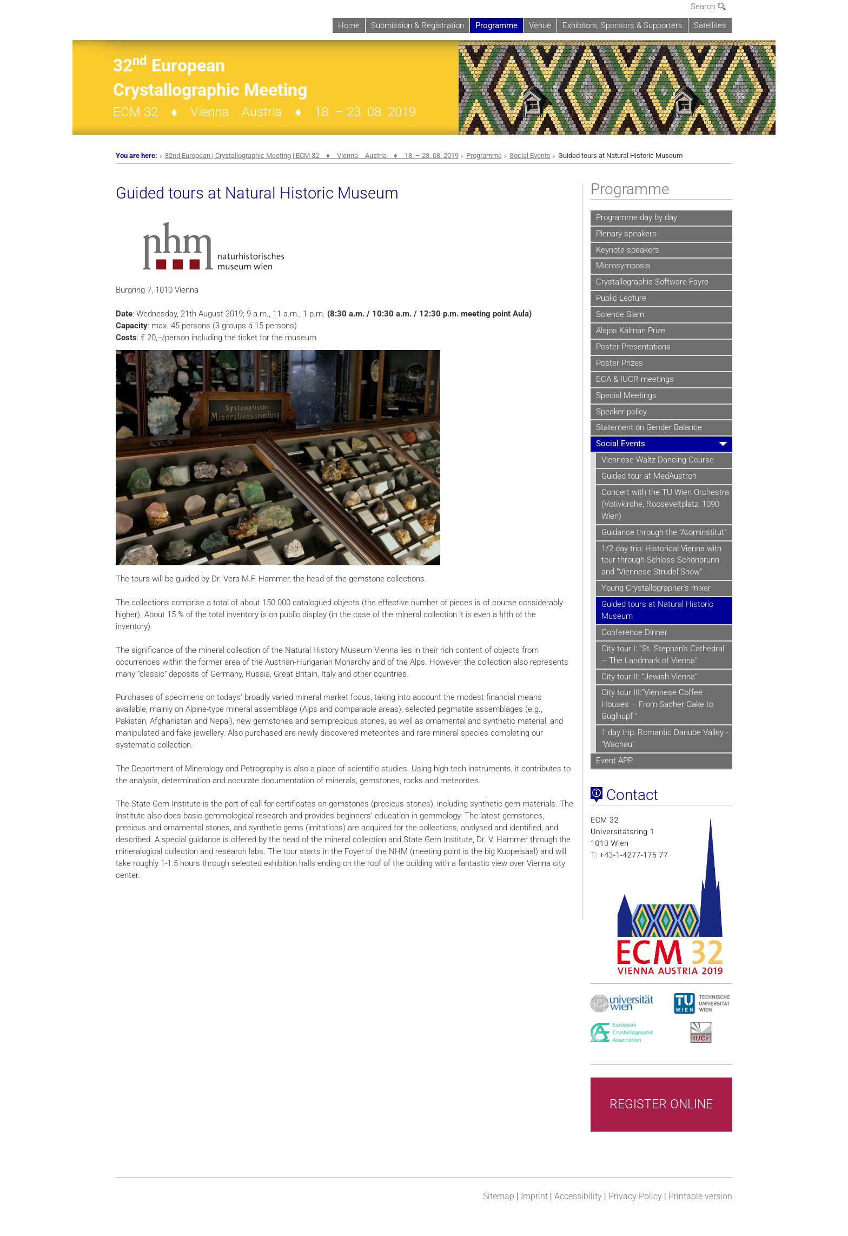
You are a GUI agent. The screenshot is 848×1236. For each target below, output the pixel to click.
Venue (540, 25)
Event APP (614, 760)
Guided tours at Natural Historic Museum (657, 610)
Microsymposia (623, 265)
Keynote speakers (627, 250)
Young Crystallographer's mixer (656, 588)
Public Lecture (621, 298)
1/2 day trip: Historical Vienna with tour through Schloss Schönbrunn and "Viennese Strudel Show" (661, 560)
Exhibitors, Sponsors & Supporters (622, 25)
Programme (496, 25)
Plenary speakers (626, 234)
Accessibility (578, 1196)
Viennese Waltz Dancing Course (657, 460)
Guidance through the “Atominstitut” (664, 532)
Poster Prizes (619, 363)
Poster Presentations (633, 347)
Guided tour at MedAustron (649, 476)
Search (708, 6)
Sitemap (498, 1196)
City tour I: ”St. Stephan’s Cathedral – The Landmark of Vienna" (662, 654)
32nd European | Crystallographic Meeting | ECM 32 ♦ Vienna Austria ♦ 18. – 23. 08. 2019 (312, 155)
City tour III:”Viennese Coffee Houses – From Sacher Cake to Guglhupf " (657, 704)
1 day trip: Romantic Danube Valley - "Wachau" (664, 738)
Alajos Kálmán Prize (630, 330)
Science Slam (620, 314)
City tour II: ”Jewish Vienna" (649, 677)
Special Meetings (626, 395)
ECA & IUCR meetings (635, 379)
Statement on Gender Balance (649, 427)
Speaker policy (621, 412)
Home (349, 25)
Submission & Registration (417, 25)
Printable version (700, 1196)
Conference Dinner (634, 632)
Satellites (710, 25)
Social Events (530, 155)
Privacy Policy (635, 1196)
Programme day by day (636, 217)
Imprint (534, 1196)
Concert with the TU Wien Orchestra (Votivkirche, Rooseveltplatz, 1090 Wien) (665, 504)
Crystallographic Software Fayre (652, 282)
